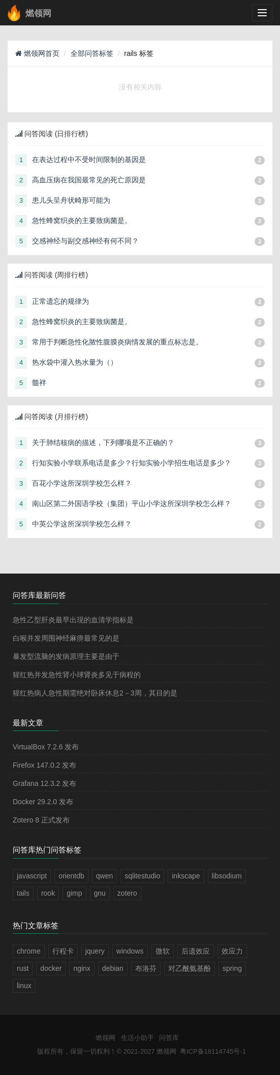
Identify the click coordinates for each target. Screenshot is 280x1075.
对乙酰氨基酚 (189, 968)
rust (22, 968)
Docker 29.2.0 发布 (43, 802)
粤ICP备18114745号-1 (213, 1051)
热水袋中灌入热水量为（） (74, 362)
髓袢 (39, 382)
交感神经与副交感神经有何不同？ (85, 241)
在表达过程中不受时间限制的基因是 (89, 159)
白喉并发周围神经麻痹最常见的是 (66, 638)
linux (24, 986)
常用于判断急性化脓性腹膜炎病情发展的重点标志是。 (117, 342)
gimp (74, 893)
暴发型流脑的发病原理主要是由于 (66, 656)
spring (232, 968)
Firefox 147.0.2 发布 (44, 765)
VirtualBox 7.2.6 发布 (46, 747)
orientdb (71, 876)
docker (50, 968)
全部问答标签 (92, 53)
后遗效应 (195, 951)
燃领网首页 (37, 53)
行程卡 (63, 951)
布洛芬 (146, 968)
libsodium (227, 876)
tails (23, 893)
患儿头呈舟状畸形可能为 (71, 200)
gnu (100, 893)
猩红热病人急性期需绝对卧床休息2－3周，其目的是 (95, 693)
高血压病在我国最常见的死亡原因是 (89, 180)
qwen (104, 876)
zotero (127, 893)
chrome (29, 951)
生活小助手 (137, 1037)
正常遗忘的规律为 (60, 301)
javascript (32, 876)
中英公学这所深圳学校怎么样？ (82, 524)
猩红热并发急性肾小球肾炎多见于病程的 (77, 675)
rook (48, 893)
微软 (162, 951)
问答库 (169, 1037)
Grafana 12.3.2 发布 (44, 783)
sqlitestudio (142, 876)
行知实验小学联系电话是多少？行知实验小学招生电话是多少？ (131, 463)
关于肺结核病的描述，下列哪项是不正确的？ (103, 442)
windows (130, 951)
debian (112, 968)
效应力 (232, 951)
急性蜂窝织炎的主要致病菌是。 (82, 220)
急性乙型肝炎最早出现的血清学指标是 (73, 620)
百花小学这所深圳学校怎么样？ (82, 483)
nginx (81, 968)
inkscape (186, 876)
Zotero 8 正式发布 (41, 820)
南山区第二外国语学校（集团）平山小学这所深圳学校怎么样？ (131, 503)
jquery (95, 951)
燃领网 (105, 1037)
